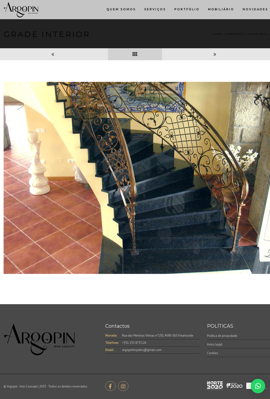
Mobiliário (221, 9)
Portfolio (235, 34)
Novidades (255, 9)
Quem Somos (121, 9)
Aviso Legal (214, 344)
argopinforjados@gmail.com (142, 350)
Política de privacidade (222, 336)
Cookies (212, 353)
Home (218, 34)
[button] (258, 386)
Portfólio (187, 9)
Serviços (155, 9)
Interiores (258, 34)
